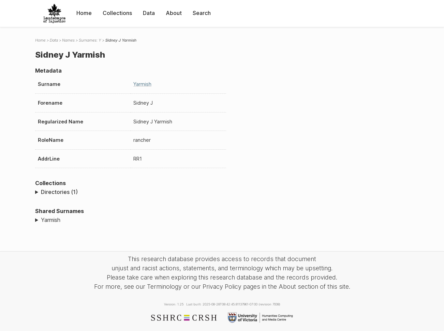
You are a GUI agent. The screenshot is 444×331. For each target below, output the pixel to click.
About (174, 13)
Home (84, 13)
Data (149, 13)
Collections (117, 13)
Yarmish (142, 84)
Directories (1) (59, 192)
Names (68, 40)
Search (202, 13)
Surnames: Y (90, 40)
